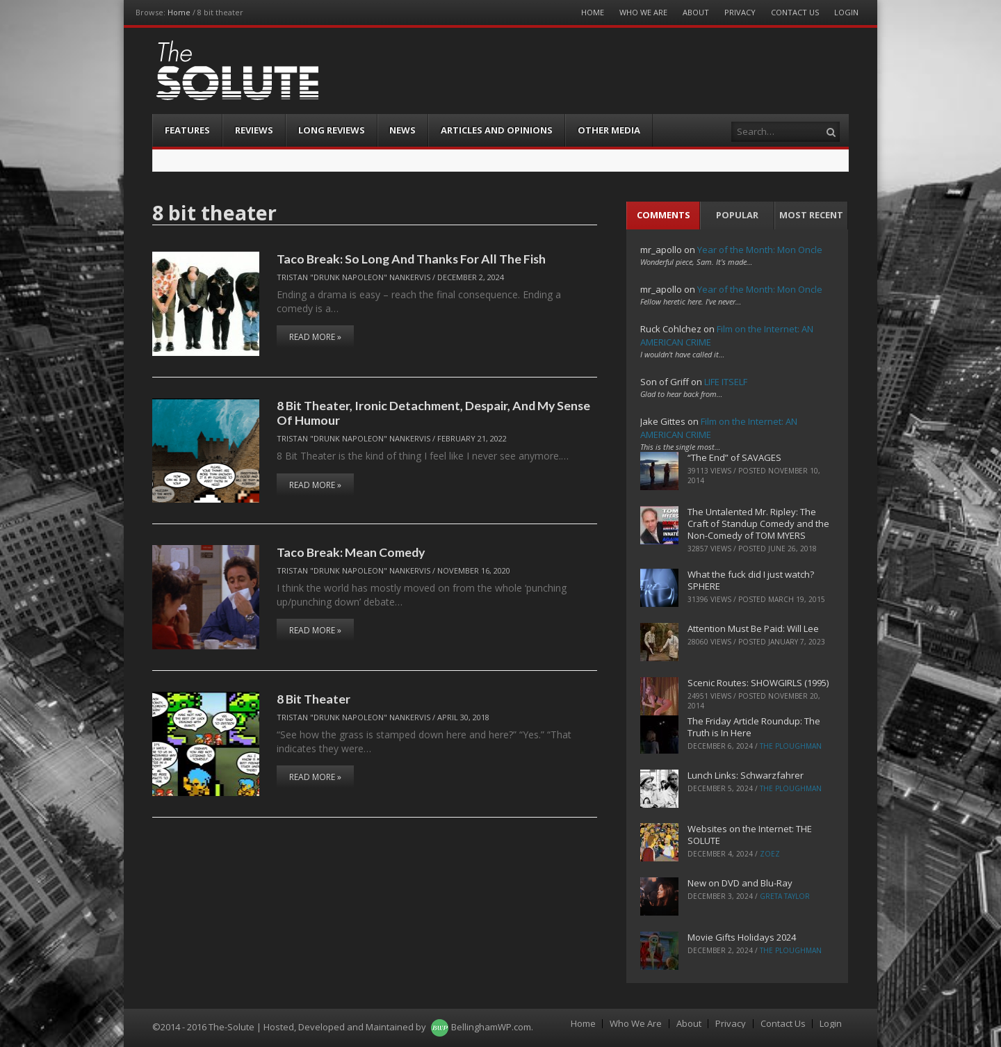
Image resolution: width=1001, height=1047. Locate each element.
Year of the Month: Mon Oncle (759, 249)
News (402, 130)
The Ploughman (791, 746)
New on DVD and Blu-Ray (739, 883)
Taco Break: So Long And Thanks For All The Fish (411, 258)
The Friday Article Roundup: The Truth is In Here (753, 727)
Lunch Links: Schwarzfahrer (745, 775)
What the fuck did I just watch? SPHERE (750, 580)
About (696, 12)
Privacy (740, 12)
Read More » (315, 337)
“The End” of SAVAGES (734, 457)
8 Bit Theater (313, 698)
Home (179, 12)
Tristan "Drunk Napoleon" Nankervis (353, 277)
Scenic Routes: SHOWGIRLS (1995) (758, 682)
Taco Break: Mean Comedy (351, 552)
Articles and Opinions (497, 130)
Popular (737, 215)
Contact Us (795, 12)
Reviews (254, 130)
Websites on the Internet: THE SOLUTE (749, 834)
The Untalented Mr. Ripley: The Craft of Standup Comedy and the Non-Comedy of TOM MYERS (758, 523)
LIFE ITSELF (725, 381)
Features (187, 130)
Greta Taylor (785, 896)
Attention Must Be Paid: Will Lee (753, 628)
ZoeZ (770, 854)
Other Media (609, 130)
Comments (663, 215)
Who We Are (643, 12)
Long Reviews (331, 130)
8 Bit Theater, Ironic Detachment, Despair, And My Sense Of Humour (433, 413)
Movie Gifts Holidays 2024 (741, 937)
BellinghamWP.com (491, 1027)
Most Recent (811, 215)
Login (846, 12)
